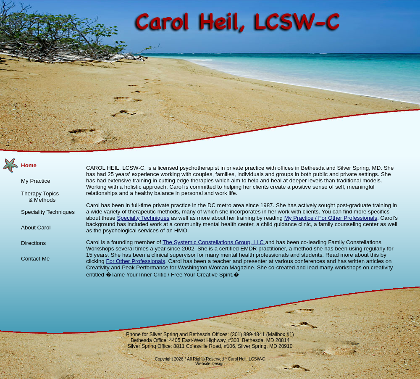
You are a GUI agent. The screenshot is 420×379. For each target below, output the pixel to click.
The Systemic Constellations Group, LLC (214, 242)
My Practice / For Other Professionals (330, 218)
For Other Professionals (135, 261)
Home (29, 165)
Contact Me (35, 258)
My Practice (35, 181)
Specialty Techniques (143, 218)
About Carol (35, 227)
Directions (33, 243)
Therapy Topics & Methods (40, 196)
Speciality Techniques (48, 212)
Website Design (210, 363)
